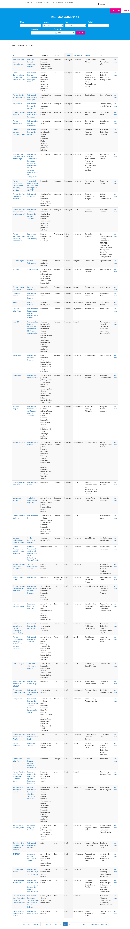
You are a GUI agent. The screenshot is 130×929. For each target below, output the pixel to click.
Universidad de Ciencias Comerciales (32, 123)
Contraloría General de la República (32, 500)
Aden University (33, 269)
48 (56, 924)
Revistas (28, 3)
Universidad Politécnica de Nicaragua (32, 97)
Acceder (102, 4)
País (66, 22)
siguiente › (95, 924)
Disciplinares (17, 699)
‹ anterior (36, 924)
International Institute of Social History (32, 236)
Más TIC (16, 322)
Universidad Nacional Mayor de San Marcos (32, 872)
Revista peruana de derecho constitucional (19, 566)
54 (84, 924)
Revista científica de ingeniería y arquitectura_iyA (19, 212)
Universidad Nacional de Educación (31, 626)
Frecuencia (58, 29)
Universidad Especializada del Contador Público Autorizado (32, 411)
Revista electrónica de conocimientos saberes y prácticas (18, 185)
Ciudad (90, 22)
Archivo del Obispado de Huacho (31, 666)
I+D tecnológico (18, 261)
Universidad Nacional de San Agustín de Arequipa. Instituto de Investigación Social (32, 705)
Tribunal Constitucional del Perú (32, 566)
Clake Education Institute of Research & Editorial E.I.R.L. (32, 763)
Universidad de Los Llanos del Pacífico (32, 311)
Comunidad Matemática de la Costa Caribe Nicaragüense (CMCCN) (32, 185)
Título (22, 22)
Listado (116, 11)
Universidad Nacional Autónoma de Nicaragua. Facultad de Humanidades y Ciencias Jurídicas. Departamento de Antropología (32, 165)
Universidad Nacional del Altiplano (31, 639)
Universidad (31, 577)
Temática (46, 22)
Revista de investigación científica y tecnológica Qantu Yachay (18, 628)
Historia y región (18, 664)
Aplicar (80, 33)
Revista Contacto (19, 442)
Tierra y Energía (33, 560)
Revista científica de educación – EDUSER (19, 684)
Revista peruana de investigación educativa (19, 588)
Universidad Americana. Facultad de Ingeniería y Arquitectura (31, 214)
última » (104, 924)
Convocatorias (42, 3)
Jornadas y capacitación (63, 3)
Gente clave (17, 355)
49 (60, 924)
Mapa (126, 11)
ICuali (15, 302)
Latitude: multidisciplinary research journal (18, 540)
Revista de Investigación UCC (17, 123)
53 (79, 924)
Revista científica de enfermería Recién (19, 737)
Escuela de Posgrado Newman (31, 606)
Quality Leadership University (31, 540)
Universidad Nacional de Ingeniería (31, 106)
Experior (16, 269)
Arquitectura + (18, 104)
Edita (102, 55)
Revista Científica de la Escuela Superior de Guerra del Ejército (19, 776)
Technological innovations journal (18, 789)
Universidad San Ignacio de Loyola (32, 692)
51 (70, 924)
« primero (26, 924)
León (29, 82)
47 (51, 924)
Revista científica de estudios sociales (19, 196)
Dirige (87, 55)
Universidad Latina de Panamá (31, 296)
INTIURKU (16, 854)
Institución (35, 29)
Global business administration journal (18, 913)
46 (47, 924)
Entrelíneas (17, 375)
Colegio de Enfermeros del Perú (32, 737)
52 (74, 924)
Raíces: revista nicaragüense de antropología (19, 156)
